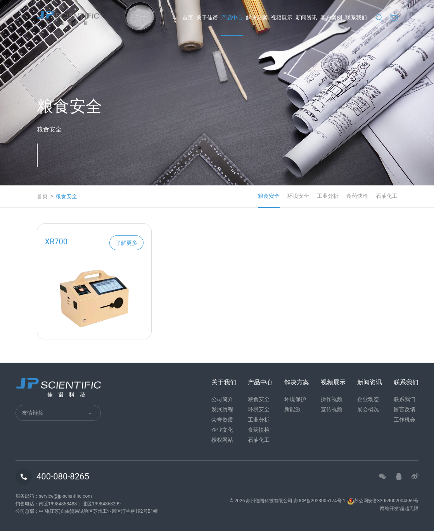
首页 (42, 196)
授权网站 (222, 440)
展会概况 (368, 409)
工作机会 (404, 420)
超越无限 (409, 508)
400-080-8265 (62, 476)
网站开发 (389, 508)
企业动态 (368, 399)
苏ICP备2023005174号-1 (319, 500)
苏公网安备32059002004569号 (382, 500)
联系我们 (404, 399)
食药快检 (357, 196)
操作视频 (331, 399)
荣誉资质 (222, 420)
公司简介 (222, 399)
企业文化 (222, 430)
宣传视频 (331, 409)
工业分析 (328, 196)
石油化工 (387, 196)
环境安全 (298, 196)
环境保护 (295, 399)
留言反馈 (404, 409)
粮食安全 (269, 196)
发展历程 (222, 409)
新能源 (292, 409)
